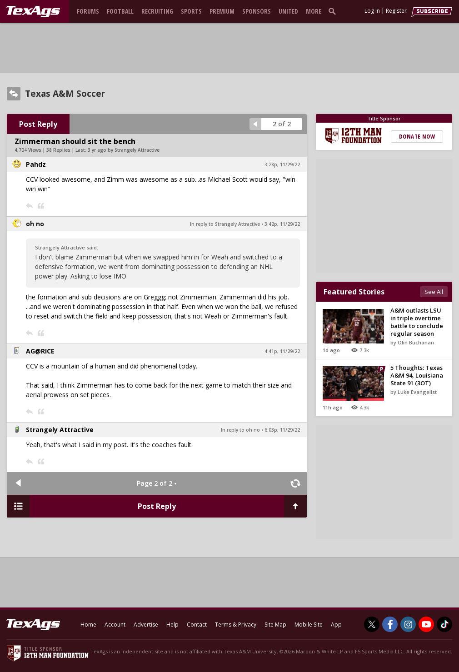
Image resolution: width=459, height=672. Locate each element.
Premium (222, 11)
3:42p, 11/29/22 (282, 224)
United (288, 11)
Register (396, 11)
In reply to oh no (240, 430)
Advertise (146, 624)
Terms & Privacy (235, 624)
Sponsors (256, 11)
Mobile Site (308, 624)
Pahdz (36, 164)
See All (433, 292)
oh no (35, 223)
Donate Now (417, 136)
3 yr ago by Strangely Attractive (124, 150)
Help (172, 624)
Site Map (275, 624)
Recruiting (157, 11)
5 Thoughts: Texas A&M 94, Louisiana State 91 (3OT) (416, 375)
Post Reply (38, 124)
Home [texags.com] (88, 624)
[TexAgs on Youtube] (426, 624)
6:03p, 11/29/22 (282, 430)
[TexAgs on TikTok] (444, 624)
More (313, 11)
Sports (191, 11)
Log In (372, 11)
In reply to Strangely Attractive (225, 224)
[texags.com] (33, 12)
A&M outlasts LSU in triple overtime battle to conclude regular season (416, 322)
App (336, 624)
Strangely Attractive (60, 429)
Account (115, 624)
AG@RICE (40, 351)
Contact (197, 624)
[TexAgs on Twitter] (371, 624)
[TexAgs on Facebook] (390, 624)
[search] (334, 10)
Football (120, 11)
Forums (88, 11)
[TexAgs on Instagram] (408, 624)
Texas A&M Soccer (65, 94)
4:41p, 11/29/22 (282, 351)
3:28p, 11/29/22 (282, 164)
